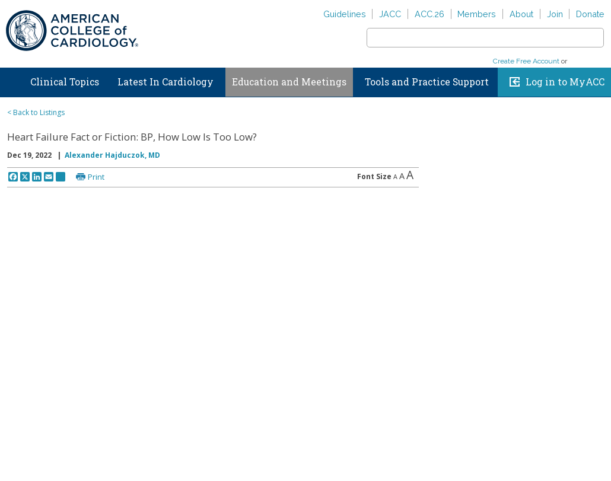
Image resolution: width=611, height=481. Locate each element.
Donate (590, 14)
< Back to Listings (36, 112)
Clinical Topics (64, 82)
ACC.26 (429, 14)
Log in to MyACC (565, 82)
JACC (390, 14)
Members (476, 14)
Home (11, 79)
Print (96, 176)
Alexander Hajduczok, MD (112, 155)
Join (555, 14)
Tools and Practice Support (427, 82)
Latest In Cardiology (165, 82)
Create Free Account (526, 61)
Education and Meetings (289, 82)
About (521, 14)
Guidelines (344, 14)
